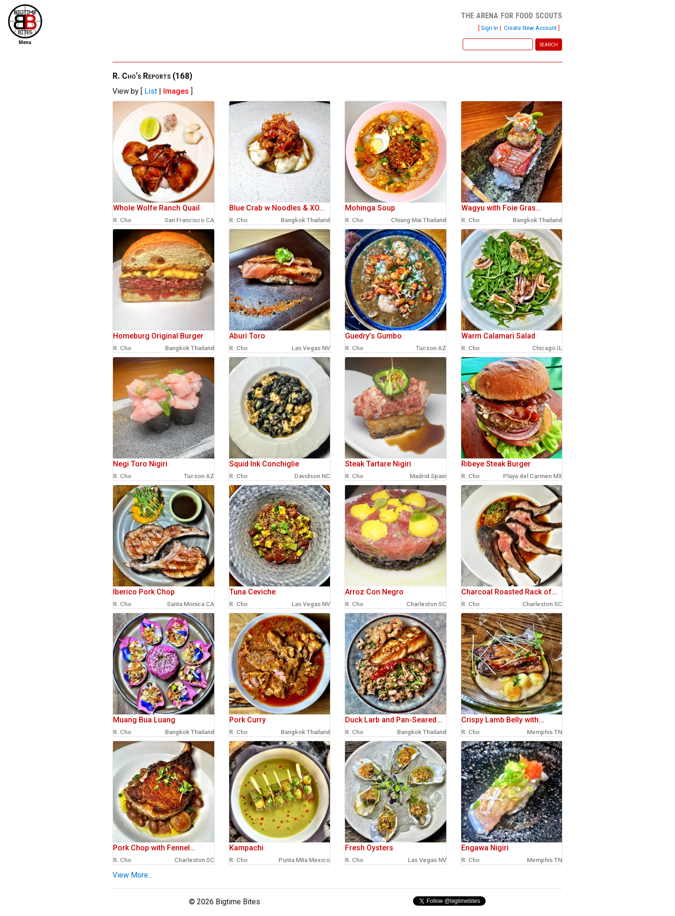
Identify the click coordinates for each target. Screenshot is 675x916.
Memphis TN (544, 732)
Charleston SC (426, 604)
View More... (132, 875)
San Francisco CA (189, 220)
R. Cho (122, 220)
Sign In (489, 27)
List (150, 91)
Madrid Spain (428, 476)
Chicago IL (547, 348)
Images (176, 91)
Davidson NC (312, 476)
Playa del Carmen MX (532, 476)
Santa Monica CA (190, 604)
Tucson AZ (431, 348)
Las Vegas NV (311, 348)
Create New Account (530, 27)
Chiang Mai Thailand (418, 220)
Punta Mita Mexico (304, 859)
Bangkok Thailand (305, 220)
